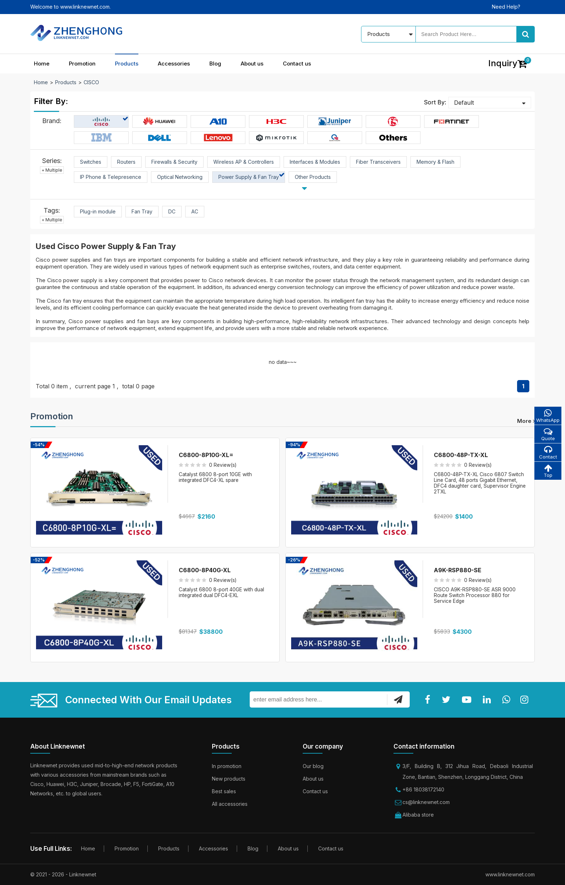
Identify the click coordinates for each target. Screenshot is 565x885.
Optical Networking (180, 177)
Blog (215, 63)
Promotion (82, 63)
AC (194, 211)
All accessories (230, 804)
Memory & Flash (435, 162)
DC (171, 211)
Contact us (297, 63)
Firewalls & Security (174, 162)
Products (126, 63)
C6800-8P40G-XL (205, 570)
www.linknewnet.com (510, 874)
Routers (126, 162)
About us (252, 63)
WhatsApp (547, 415)
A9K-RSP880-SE (457, 570)
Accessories (174, 63)
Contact (547, 453)
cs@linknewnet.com (426, 802)
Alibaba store (418, 815)
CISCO (91, 82)
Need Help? (506, 7)
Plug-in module (98, 211)
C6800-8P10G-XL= (206, 455)
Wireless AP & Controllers (243, 162)
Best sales (224, 791)
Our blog (313, 766)
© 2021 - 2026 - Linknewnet (63, 874)
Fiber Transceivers (378, 162)
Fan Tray (142, 211)
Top (547, 472)
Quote (547, 434)
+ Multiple (51, 170)
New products (228, 779)
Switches (90, 162)
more (526, 420)
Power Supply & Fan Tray (248, 177)
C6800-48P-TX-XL (461, 455)
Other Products (313, 177)
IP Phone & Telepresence (110, 177)
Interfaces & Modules (315, 162)
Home (41, 63)
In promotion (226, 766)
